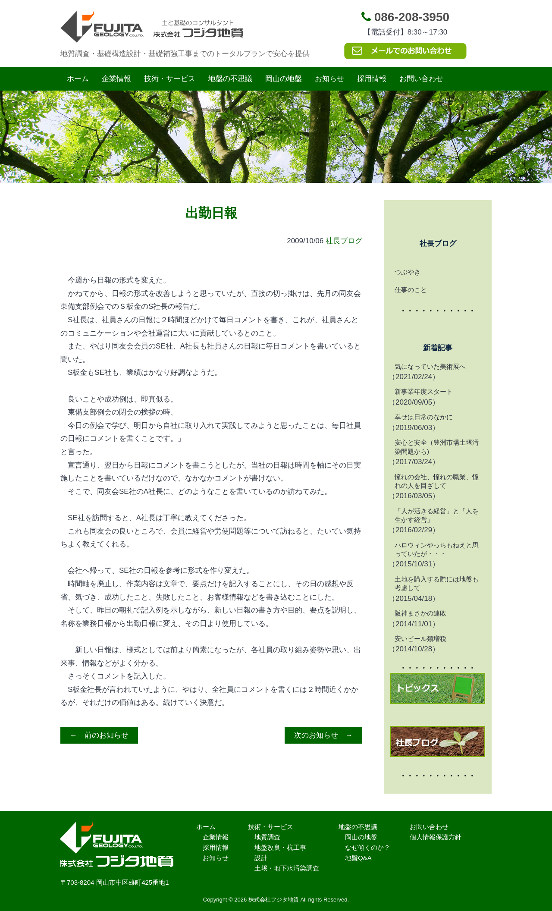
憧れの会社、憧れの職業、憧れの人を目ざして (437, 481)
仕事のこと (411, 289)
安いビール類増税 (420, 638)
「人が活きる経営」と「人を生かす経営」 (437, 515)
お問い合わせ (421, 79)
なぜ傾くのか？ (367, 847)
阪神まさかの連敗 (420, 613)
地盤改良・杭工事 (280, 847)
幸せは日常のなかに (424, 417)
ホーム (78, 79)
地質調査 (267, 837)
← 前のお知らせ (99, 735)
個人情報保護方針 (435, 837)
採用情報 (371, 79)
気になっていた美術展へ (430, 366)
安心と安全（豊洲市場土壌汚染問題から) (437, 447)
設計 (260, 857)
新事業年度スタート (424, 391)
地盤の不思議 (230, 79)
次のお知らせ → (323, 735)
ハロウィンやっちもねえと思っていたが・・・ (437, 549)
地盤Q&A (358, 857)
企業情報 (116, 79)
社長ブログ (344, 241)
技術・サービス (169, 79)
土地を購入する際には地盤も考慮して (437, 583)
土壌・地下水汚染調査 (286, 868)
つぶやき (407, 272)
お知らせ (329, 79)
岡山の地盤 (283, 79)
